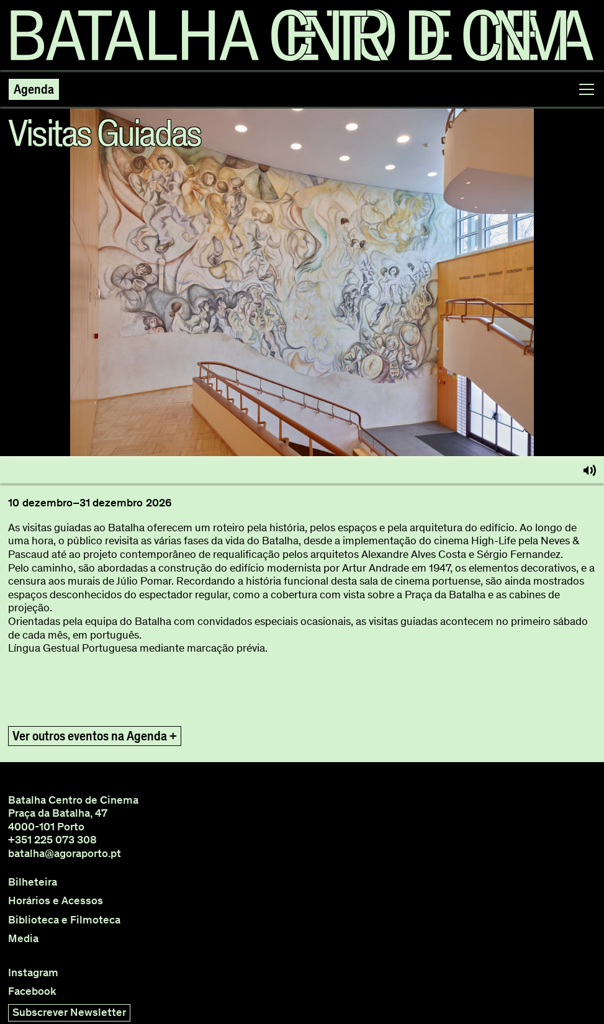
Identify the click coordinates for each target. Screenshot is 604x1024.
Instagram (33, 972)
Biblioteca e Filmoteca (64, 920)
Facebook (32, 991)
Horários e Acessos (55, 900)
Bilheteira (32, 882)
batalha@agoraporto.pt (64, 853)
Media (23, 938)
